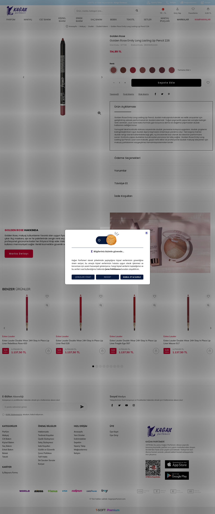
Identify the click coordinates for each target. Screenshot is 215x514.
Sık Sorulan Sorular (46, 460)
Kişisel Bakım (62, 19)
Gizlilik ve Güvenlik (46, 449)
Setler (148, 19)
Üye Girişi (114, 435)
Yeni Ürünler (79, 435)
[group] (62, 77)
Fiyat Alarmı (128, 94)
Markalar (183, 19)
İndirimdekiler (80, 439)
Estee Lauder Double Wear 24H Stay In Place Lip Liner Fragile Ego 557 (133, 342)
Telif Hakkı (42, 457)
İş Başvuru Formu (10, 472)
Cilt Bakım (45, 19)
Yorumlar (120, 170)
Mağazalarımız (188, 2)
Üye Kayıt (114, 431)
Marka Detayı (19, 253)
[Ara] (137, 11)
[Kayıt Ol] (83, 407)
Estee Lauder (8, 336)
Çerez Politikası (45, 453)
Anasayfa (71, 26)
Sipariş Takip (154, 2)
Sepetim (77, 442)
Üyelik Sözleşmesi (46, 439)
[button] (24, 77)
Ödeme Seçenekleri (127, 158)
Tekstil (131, 19)
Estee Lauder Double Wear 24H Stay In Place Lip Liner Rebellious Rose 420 (25, 342)
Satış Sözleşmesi (45, 442)
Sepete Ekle (166, 82)
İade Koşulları (123, 196)
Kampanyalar (203, 19)
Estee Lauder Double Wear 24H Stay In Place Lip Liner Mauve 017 (187, 342)
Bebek (113, 19)
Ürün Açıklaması (125, 106)
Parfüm (10, 19)
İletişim (171, 2)
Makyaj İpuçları (165, 19)
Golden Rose (117, 36)
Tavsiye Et (114, 94)
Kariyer (206, 2)
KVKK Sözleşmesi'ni (14, 414)
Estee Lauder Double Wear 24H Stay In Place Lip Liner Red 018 (79, 342)
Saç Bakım (96, 19)
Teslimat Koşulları (46, 435)
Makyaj (28, 19)
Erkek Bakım (79, 19)
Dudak (91, 26)
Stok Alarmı (143, 94)
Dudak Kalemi (102, 26)
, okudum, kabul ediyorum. (22, 414)
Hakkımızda (43, 431)
